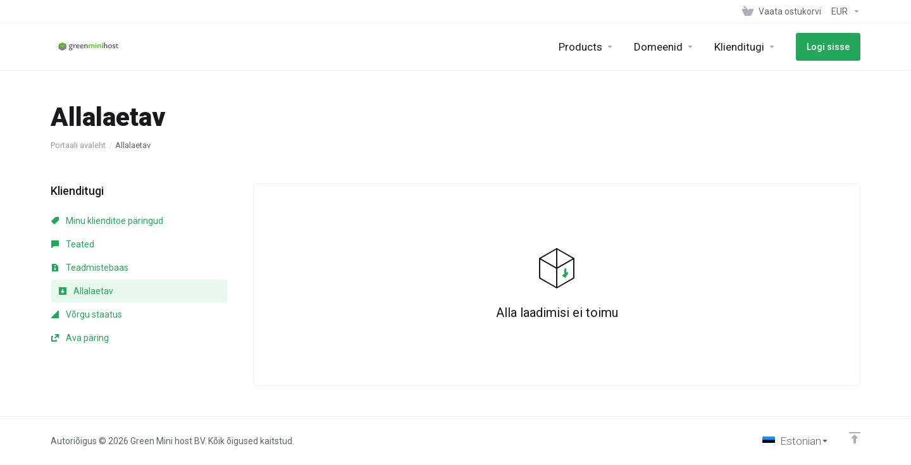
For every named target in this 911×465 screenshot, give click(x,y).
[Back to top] (855, 438)
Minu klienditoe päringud (107, 221)
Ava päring (80, 338)
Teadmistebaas (89, 268)
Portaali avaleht (78, 145)
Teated (72, 244)
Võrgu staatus (86, 314)
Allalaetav (86, 291)
